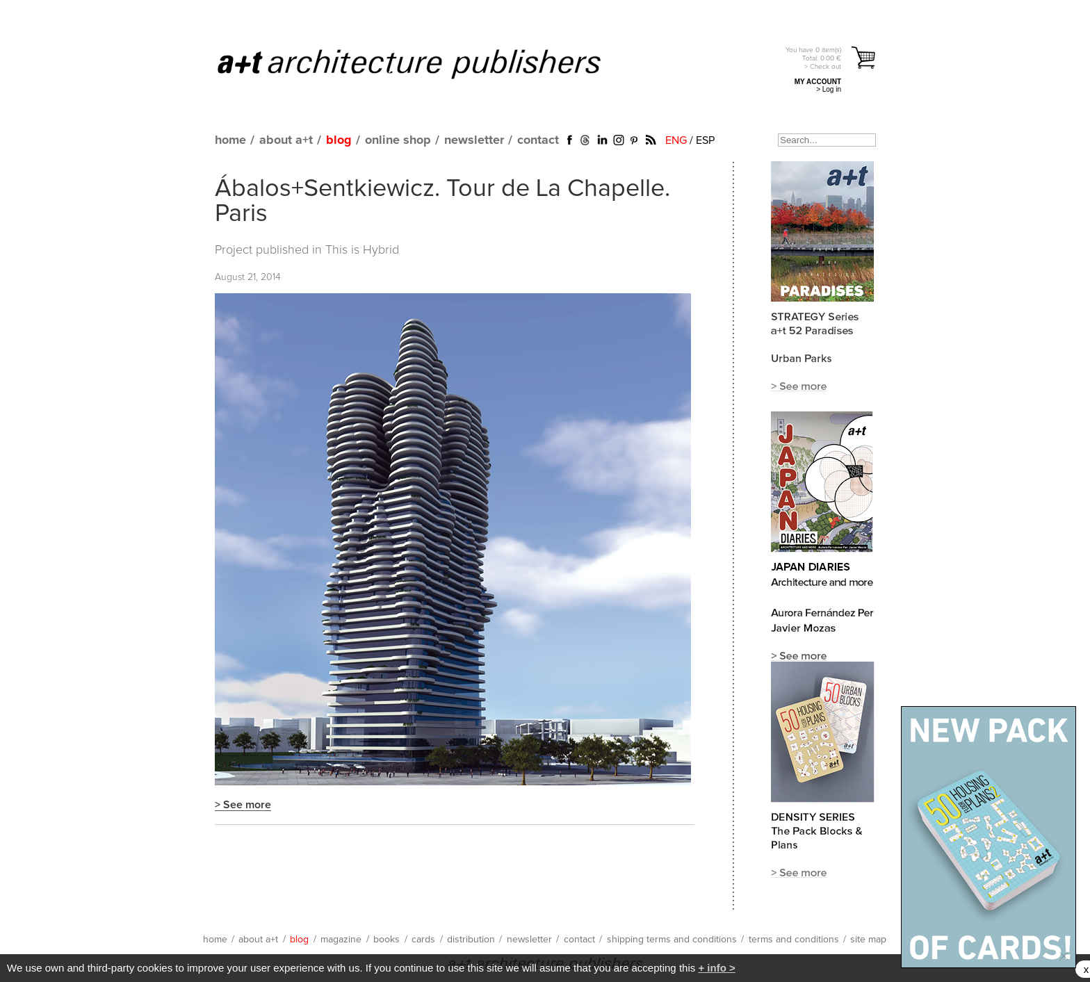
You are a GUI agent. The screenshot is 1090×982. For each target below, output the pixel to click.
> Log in (828, 89)
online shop (398, 140)
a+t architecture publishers (426, 63)
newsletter (474, 140)
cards (423, 939)
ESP (705, 140)
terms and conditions (794, 939)
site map (868, 939)
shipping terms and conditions (672, 939)
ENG (676, 140)
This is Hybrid (362, 250)
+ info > (716, 968)
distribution (471, 939)
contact (538, 140)
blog (339, 140)
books (386, 939)
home (230, 140)
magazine (340, 939)
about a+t (286, 140)
